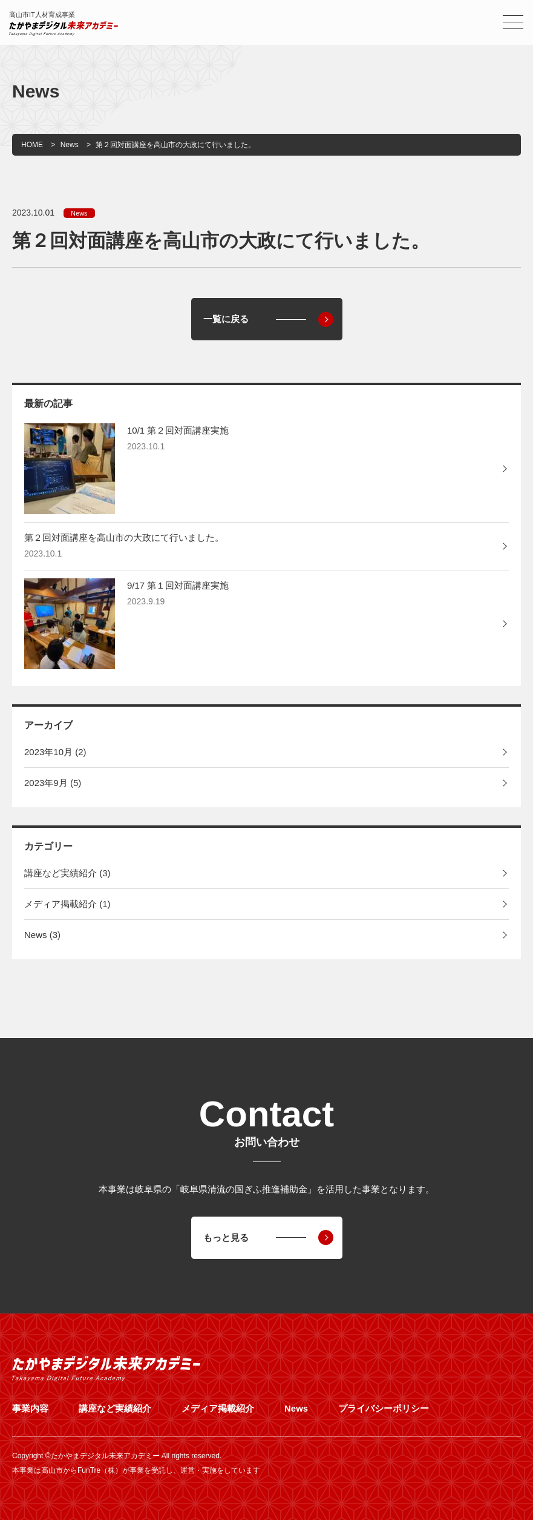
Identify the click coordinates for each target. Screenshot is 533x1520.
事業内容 (30, 1408)
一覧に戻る (226, 319)
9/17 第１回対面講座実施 (178, 585)
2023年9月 (52, 783)
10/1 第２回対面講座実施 (178, 430)
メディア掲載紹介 (67, 904)
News (79, 213)
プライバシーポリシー (383, 1408)
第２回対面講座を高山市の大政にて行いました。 (124, 537)
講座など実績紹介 (67, 873)
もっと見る (226, 1237)
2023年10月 (55, 752)
